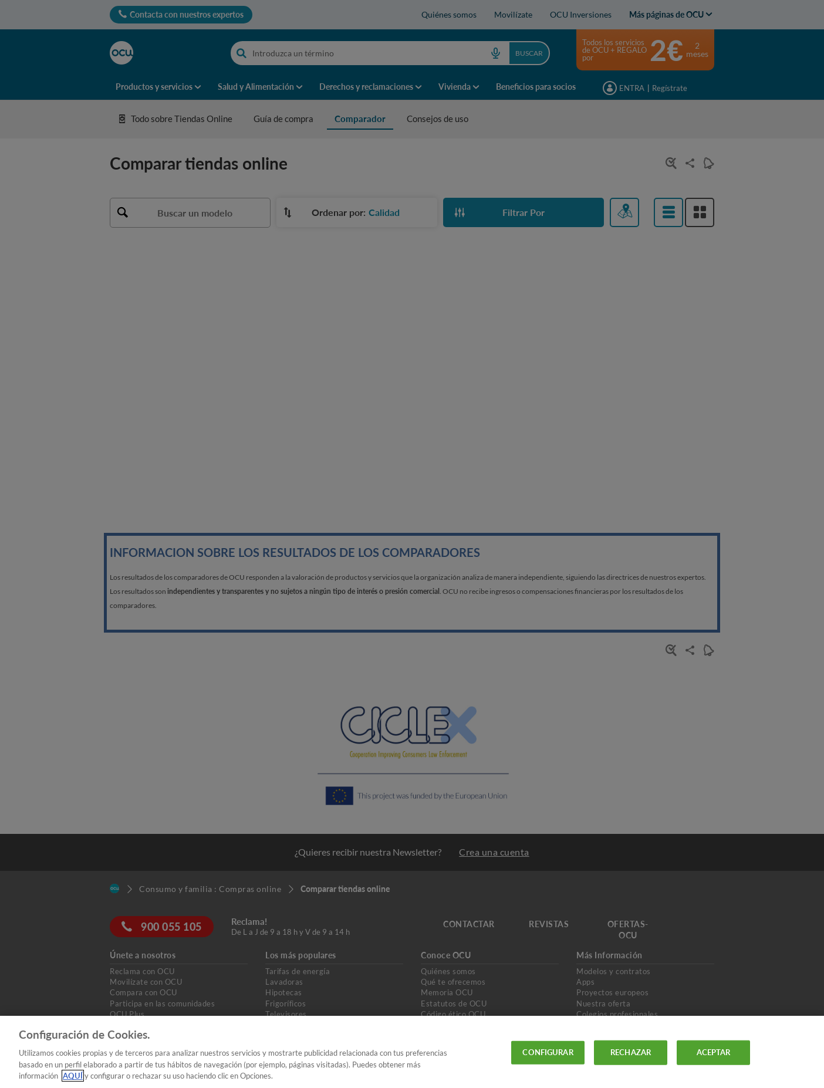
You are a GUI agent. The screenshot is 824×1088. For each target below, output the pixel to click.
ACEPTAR (714, 1052)
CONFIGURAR (547, 1052)
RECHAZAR (630, 1052)
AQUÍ (73, 1075)
